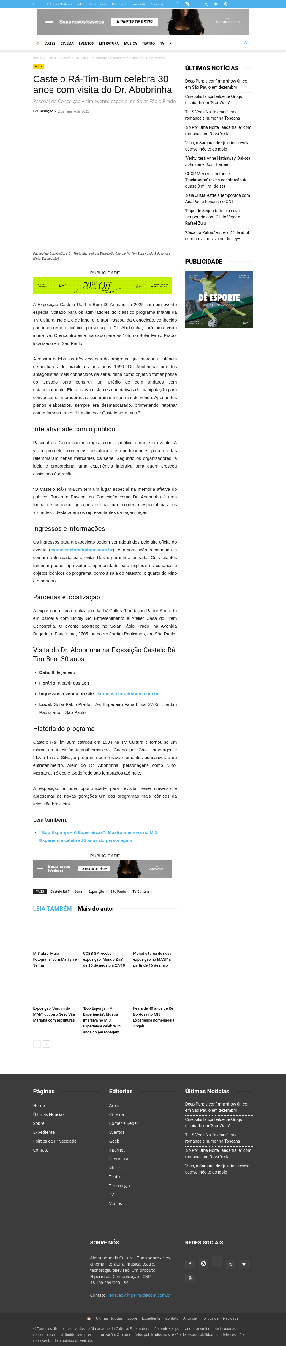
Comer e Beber (123, 1123)
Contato (157, 4)
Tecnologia (119, 1185)
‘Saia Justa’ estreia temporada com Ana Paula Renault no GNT (217, 198)
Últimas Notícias (59, 4)
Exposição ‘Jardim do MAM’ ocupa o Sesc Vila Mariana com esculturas (54, 1014)
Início (37, 58)
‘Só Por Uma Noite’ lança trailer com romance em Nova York (218, 130)
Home (37, 4)
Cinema (67, 43)
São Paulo (118, 891)
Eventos (86, 43)
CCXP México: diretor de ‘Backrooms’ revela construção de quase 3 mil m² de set (216, 180)
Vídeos (115, 1203)
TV (162, 43)
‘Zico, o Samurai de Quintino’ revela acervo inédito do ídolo (217, 145)
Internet (117, 1150)
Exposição (96, 891)
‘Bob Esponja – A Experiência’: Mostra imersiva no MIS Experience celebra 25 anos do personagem (102, 1020)
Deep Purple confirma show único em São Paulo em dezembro (216, 84)
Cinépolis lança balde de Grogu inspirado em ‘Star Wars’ (213, 99)
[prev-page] (37, 1044)
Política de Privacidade (129, 4)
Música (130, 43)
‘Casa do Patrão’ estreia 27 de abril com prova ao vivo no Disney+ (217, 235)
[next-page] (46, 1044)
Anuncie (190, 1318)
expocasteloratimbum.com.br (81, 549)
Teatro (148, 43)
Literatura (109, 43)
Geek (114, 1141)
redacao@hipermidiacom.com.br (139, 1295)
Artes (50, 43)
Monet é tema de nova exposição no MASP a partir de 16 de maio (152, 959)
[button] (246, 43)
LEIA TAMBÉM (52, 908)
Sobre (80, 4)
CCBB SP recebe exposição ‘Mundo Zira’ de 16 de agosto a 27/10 (104, 959)
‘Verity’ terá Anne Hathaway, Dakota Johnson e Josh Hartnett (217, 161)
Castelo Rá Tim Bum (66, 891)
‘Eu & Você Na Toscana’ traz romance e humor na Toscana (212, 115)
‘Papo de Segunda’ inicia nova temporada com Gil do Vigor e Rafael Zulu (212, 217)
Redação (46, 111)
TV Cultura (140, 891)
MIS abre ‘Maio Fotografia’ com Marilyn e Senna (55, 959)
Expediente (98, 4)
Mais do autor (96, 908)
